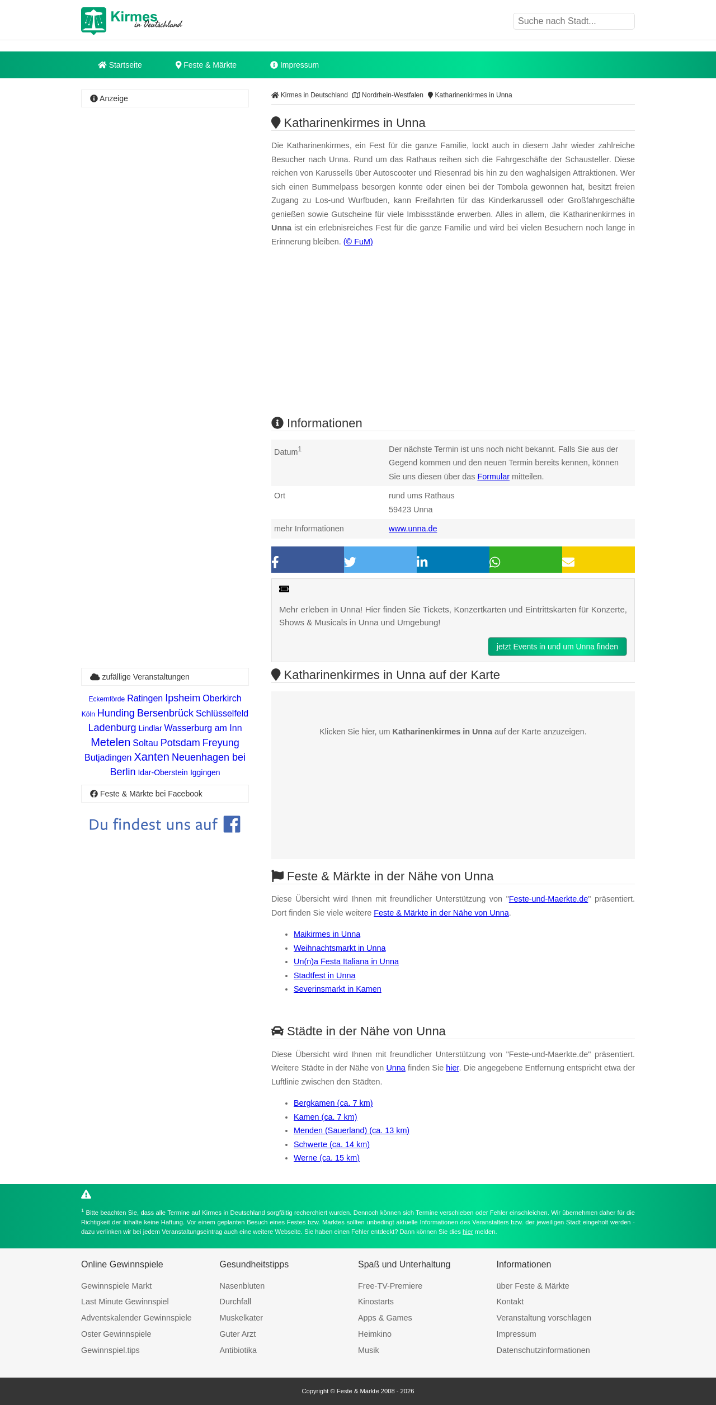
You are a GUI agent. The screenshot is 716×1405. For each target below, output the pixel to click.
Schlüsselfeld (222, 713)
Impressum (294, 64)
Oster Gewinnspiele (116, 1333)
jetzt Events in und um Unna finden (557, 646)
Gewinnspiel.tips (110, 1350)
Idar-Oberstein (162, 772)
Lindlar (150, 728)
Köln (88, 714)
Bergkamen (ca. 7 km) (333, 1102)
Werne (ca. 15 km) (327, 1157)
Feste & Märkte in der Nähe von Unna (441, 912)
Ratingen (145, 698)
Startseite (120, 64)
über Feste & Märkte (533, 1285)
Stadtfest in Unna (324, 975)
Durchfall (236, 1301)
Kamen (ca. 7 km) (325, 1116)
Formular (493, 476)
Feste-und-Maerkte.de (548, 898)
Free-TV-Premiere (390, 1285)
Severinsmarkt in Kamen (337, 988)
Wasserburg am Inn (203, 728)
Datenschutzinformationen (543, 1350)
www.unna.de (413, 528)
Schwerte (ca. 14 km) (332, 1144)
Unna (395, 1067)
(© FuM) (358, 241)
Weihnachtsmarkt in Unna (340, 948)
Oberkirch (221, 698)
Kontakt (510, 1301)
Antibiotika (238, 1350)
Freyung (220, 742)
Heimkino (375, 1333)
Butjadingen (108, 757)
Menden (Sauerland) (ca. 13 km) (351, 1130)
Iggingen (205, 772)
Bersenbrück (165, 713)
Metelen (110, 742)
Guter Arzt (238, 1333)
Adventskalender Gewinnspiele (136, 1317)
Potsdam (180, 742)
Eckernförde (106, 699)
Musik (368, 1350)
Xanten (151, 757)
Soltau (145, 743)
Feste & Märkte (206, 64)
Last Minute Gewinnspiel (125, 1301)
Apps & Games (385, 1317)
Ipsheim (182, 698)
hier (452, 1067)
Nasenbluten (242, 1285)
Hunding (116, 713)
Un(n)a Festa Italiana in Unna (346, 961)
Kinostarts (376, 1301)
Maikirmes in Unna (327, 934)
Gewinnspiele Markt (116, 1285)
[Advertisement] (165, 277)
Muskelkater (241, 1317)
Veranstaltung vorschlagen (544, 1317)
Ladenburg (112, 727)
